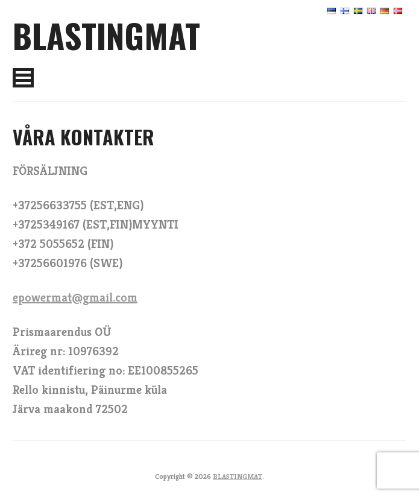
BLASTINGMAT (106, 35)
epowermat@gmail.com (75, 297)
